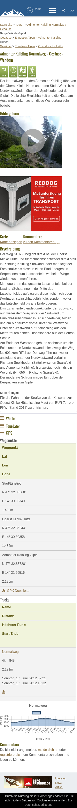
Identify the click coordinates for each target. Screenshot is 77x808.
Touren (19, 24)
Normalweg (10, 651)
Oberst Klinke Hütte (50, 46)
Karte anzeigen (11, 242)
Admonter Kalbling (49, 37)
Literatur (60, 778)
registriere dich (11, 754)
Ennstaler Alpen (25, 37)
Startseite (6, 24)
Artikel (59, 787)
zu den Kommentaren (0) (41, 242)
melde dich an (48, 749)
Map (38, 8)
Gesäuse (5, 37)
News (58, 782)
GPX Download (15, 590)
